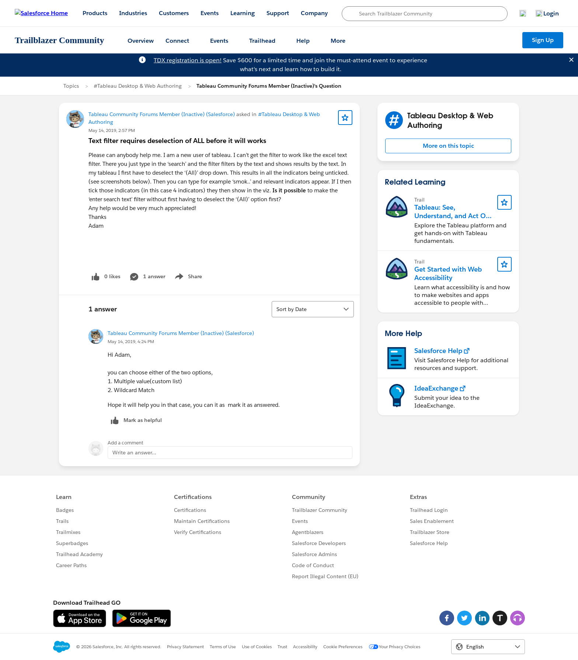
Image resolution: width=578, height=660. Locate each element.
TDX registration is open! (188, 60)
